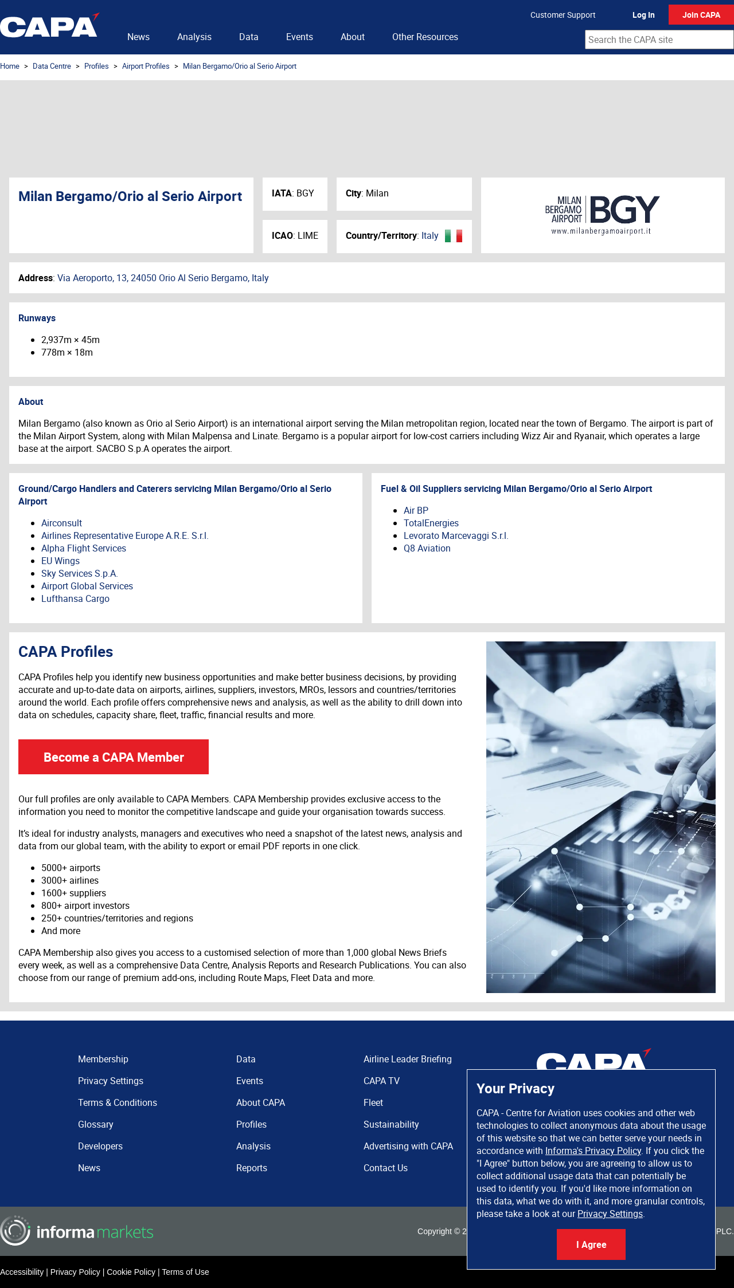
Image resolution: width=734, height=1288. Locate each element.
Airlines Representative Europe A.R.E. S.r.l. (125, 535)
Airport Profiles (146, 66)
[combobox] (659, 39)
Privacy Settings (610, 1213)
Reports (251, 1167)
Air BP (416, 510)
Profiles (96, 66)
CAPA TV (382, 1080)
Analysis (194, 36)
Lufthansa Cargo (75, 598)
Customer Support (563, 14)
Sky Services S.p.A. (79, 573)
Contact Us (386, 1167)
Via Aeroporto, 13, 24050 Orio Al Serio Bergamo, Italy (163, 277)
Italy (430, 235)
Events (299, 36)
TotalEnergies (431, 523)
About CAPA (260, 1102)
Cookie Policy (131, 1272)
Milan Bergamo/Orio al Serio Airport (239, 66)
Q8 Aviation (427, 548)
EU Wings (60, 560)
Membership (103, 1059)
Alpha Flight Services (83, 548)
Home (9, 66)
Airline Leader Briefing (408, 1059)
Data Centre (52, 66)
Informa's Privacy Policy (593, 1150)
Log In (644, 14)
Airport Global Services (87, 586)
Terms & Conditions (117, 1102)
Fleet (373, 1102)
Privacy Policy (75, 1272)
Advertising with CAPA (408, 1146)
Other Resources (425, 36)
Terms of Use (185, 1272)
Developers (100, 1146)
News (138, 36)
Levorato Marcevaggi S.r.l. (456, 535)
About (353, 36)
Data (249, 36)
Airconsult (61, 523)
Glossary (96, 1124)
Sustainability (391, 1124)
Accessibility (22, 1272)
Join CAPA (701, 14)
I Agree (591, 1244)
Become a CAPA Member (114, 757)
